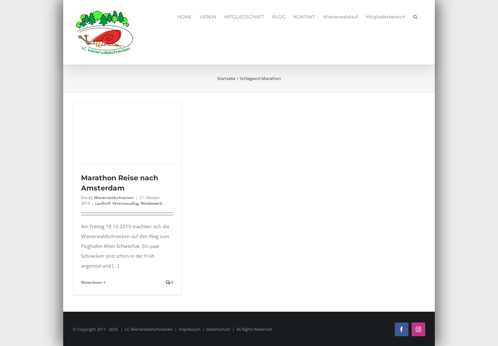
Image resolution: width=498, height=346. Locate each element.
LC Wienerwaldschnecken (111, 197)
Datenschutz (218, 329)
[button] (415, 16)
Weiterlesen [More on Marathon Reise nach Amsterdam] (91, 282)
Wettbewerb (151, 203)
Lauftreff (103, 203)
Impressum (189, 329)
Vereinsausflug (125, 203)
